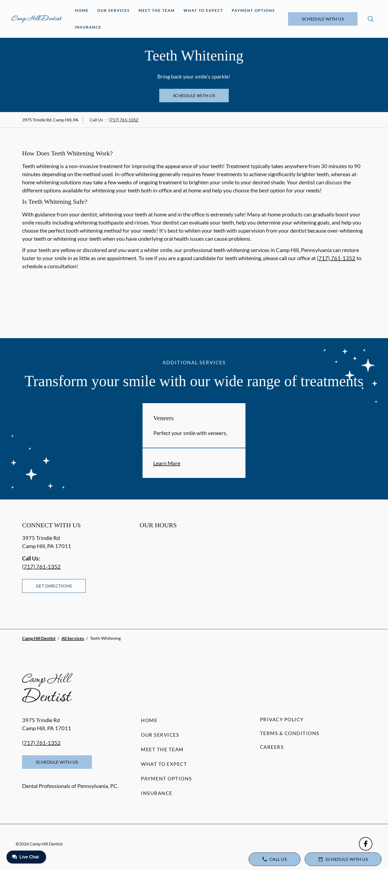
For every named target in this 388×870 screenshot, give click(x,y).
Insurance (88, 27)
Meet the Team (156, 10)
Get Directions (54, 585)
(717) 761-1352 (123, 119)
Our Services (113, 10)
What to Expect (203, 10)
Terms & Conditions (290, 733)
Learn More (166, 463)
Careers (272, 747)
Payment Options (253, 10)
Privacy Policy (282, 719)
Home (82, 10)
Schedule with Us (323, 18)
